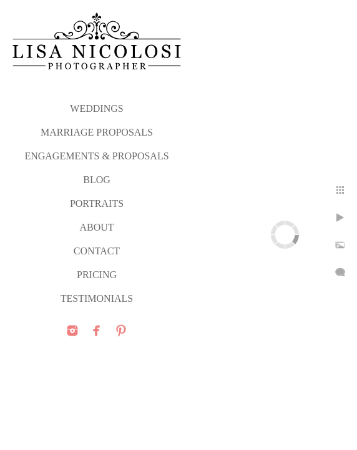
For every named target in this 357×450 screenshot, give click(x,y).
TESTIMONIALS (97, 298)
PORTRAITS (97, 203)
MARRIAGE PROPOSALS (97, 132)
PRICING (97, 274)
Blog (96, 179)
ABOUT (96, 227)
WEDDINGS (96, 108)
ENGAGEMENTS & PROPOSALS (96, 156)
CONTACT (97, 251)
